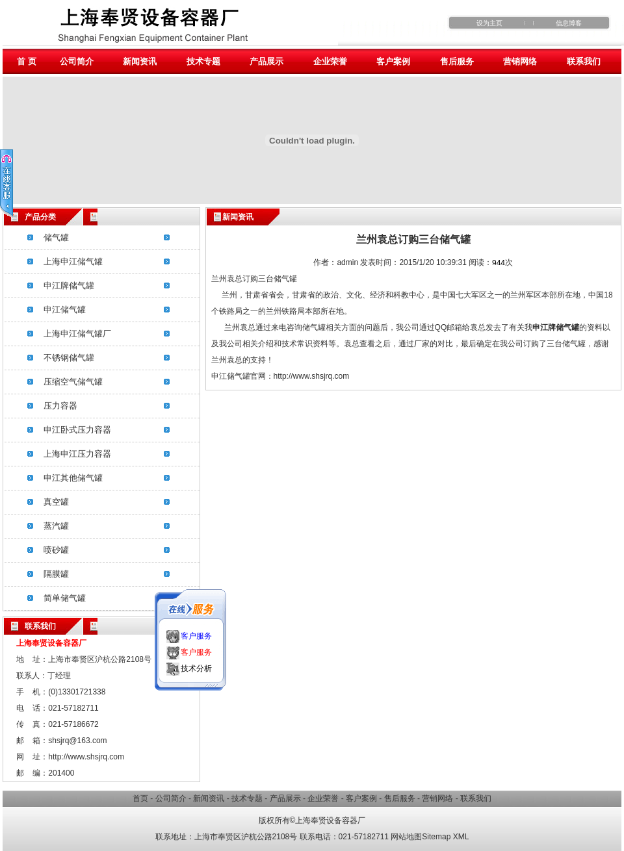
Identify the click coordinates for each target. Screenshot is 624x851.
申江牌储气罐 (69, 285)
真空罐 (56, 502)
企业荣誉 (330, 61)
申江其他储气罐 (73, 478)
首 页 (26, 61)
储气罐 (56, 237)
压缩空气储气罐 (73, 382)
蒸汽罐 (56, 526)
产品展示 (266, 61)
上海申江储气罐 (73, 261)
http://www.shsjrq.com (312, 376)
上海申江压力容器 (77, 454)
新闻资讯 (140, 61)
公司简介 (77, 61)
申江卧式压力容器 (77, 430)
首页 (140, 798)
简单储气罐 (65, 598)
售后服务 (457, 61)
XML (461, 836)
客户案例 (393, 61)
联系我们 (584, 61)
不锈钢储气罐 (69, 357)
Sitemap (436, 836)
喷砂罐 (56, 550)
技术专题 (203, 61)
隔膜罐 (56, 574)
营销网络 (520, 61)
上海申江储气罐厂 (77, 333)
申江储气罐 (65, 309)
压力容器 (60, 406)
